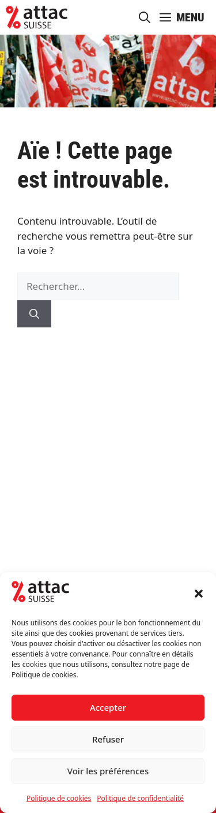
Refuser (108, 739)
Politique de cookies (58, 798)
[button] (198, 593)
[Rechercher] (34, 314)
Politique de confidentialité (140, 798)
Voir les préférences (108, 771)
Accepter (108, 707)
